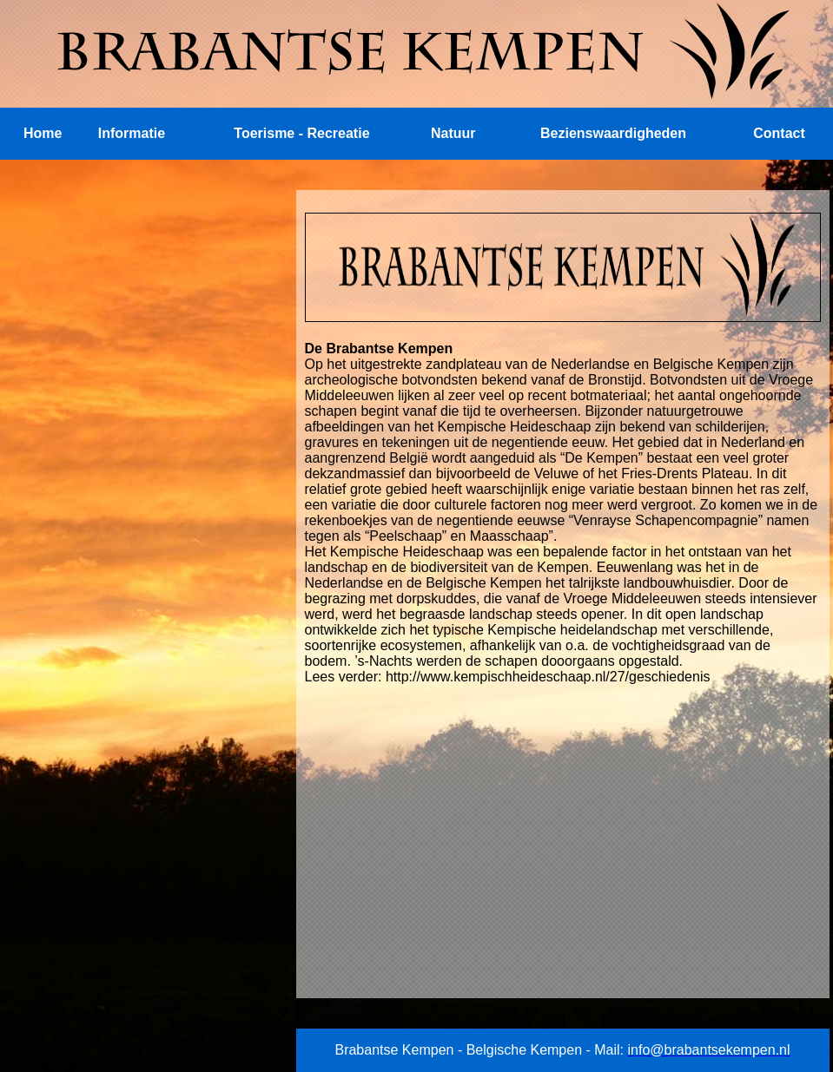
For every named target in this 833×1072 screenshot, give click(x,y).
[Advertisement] (134, 298)
